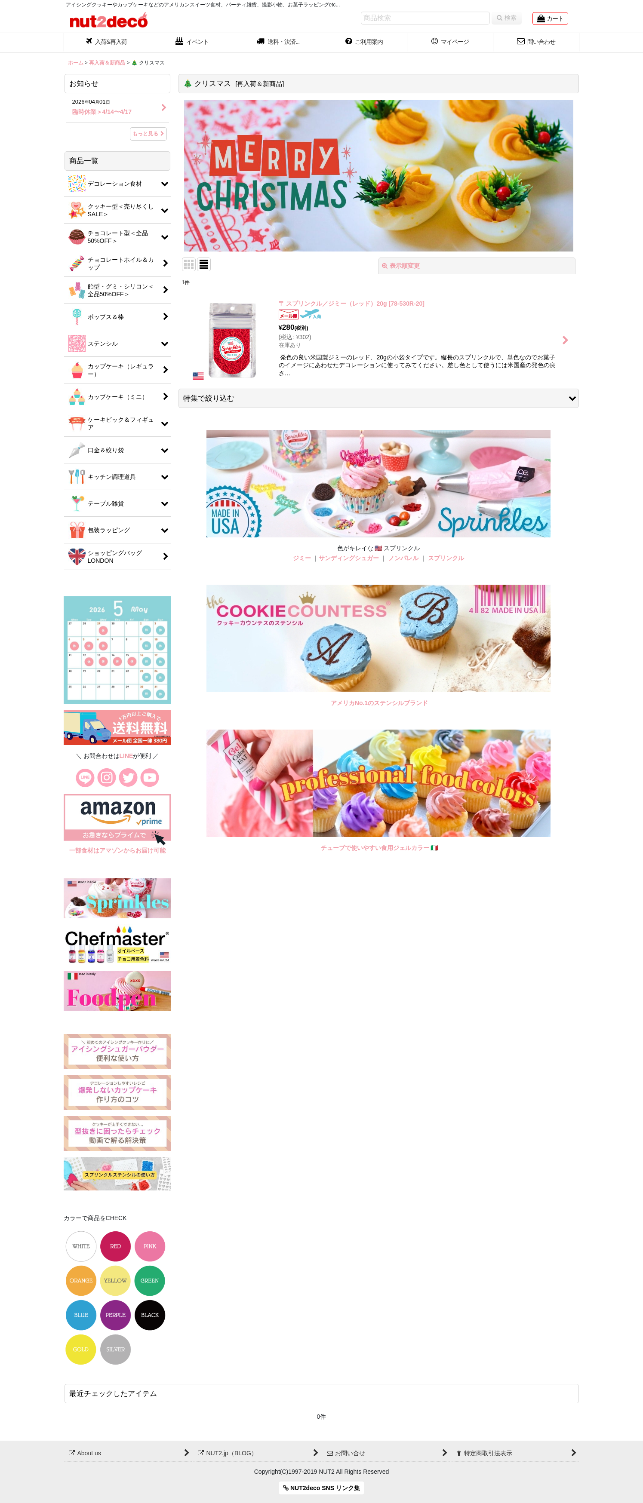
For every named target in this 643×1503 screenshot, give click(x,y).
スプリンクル (446, 558)
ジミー (302, 558)
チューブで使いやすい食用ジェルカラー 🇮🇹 (379, 847)
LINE (126, 755)
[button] (278, 42)
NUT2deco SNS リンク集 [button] (321, 1488)
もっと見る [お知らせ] (148, 134)
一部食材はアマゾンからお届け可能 (117, 850)
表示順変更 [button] (401, 265)
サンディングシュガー (349, 558)
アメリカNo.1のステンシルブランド (379, 702)
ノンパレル (403, 558)
